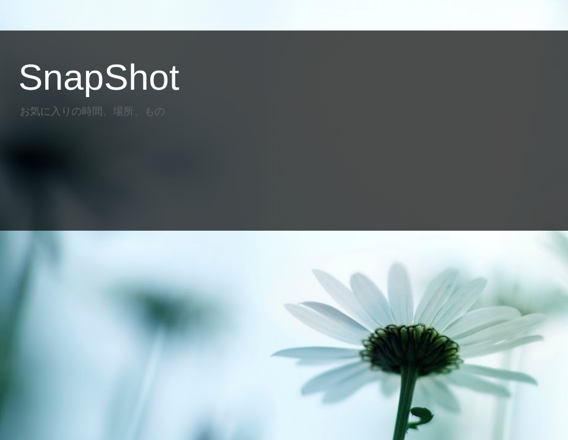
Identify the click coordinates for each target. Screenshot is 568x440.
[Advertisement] (234, 169)
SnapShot (99, 77)
